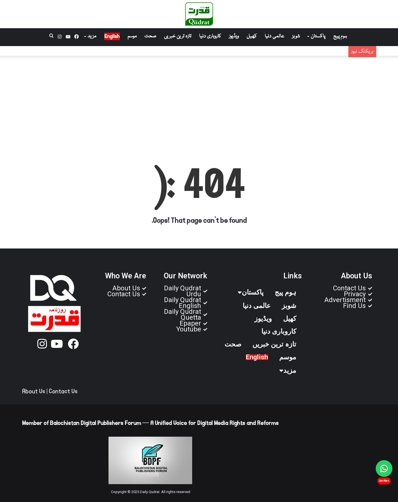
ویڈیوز (234, 36)
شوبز (296, 36)
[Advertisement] (199, 101)
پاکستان (318, 36)
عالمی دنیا (274, 36)
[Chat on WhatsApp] (384, 468)
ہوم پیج (340, 36)
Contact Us (63, 391)
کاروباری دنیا (210, 36)
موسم (132, 36)
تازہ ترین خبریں (177, 36)
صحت (150, 36)
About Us (33, 391)
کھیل (252, 36)
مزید (92, 36)
